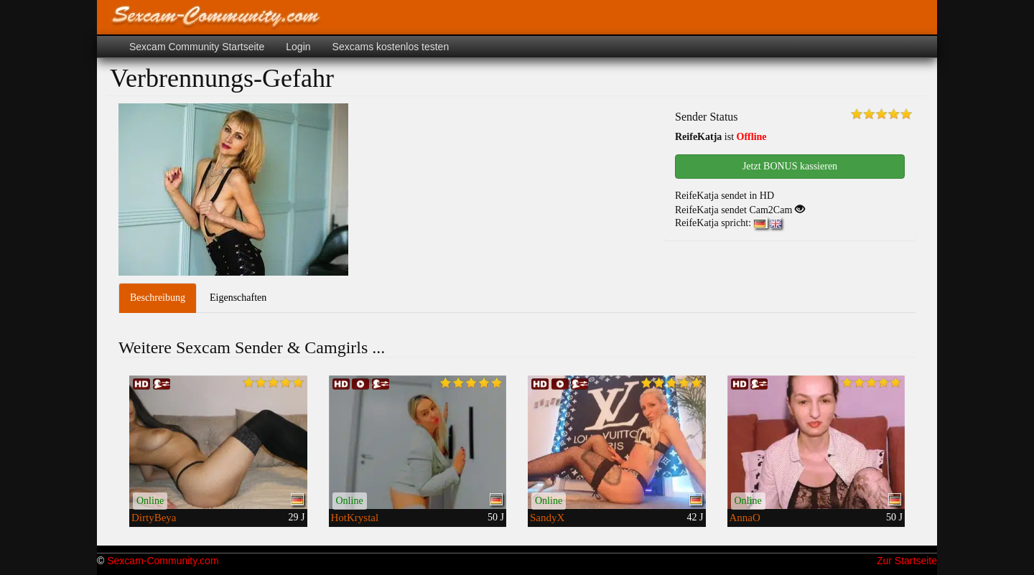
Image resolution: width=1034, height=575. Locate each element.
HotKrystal (355, 517)
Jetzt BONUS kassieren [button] (789, 166)
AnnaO (745, 517)
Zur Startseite (907, 560)
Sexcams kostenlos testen (391, 46)
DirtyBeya (153, 517)
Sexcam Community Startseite (196, 46)
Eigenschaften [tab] (238, 297)
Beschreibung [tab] (157, 297)
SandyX (547, 517)
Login (298, 46)
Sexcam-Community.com (162, 560)
